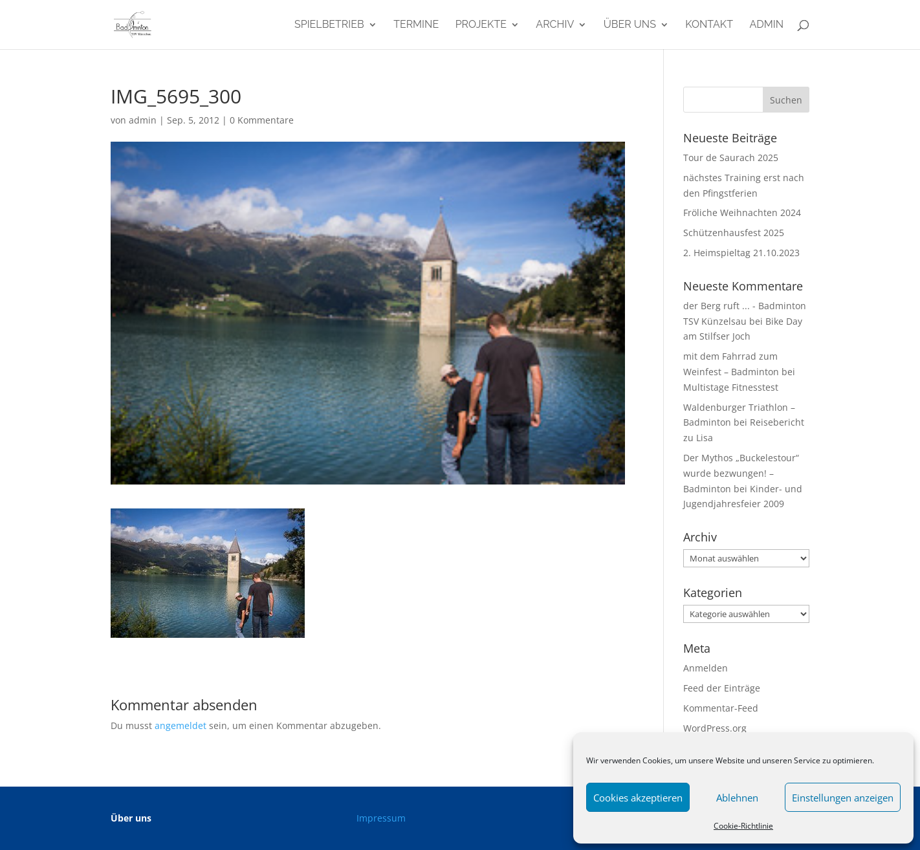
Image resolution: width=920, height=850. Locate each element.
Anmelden (705, 668)
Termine (416, 25)
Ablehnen (737, 797)
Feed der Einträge (721, 688)
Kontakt (709, 25)
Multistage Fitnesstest (730, 387)
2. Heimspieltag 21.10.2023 (741, 252)
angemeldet (180, 725)
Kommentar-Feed (720, 708)
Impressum (381, 818)
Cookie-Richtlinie (743, 825)
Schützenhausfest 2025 (733, 232)
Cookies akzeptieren (638, 797)
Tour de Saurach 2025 (730, 157)
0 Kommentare (262, 120)
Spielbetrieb (329, 25)
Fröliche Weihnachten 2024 (742, 212)
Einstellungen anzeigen (842, 797)
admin (766, 25)
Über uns (630, 25)
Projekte (481, 25)
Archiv (555, 25)
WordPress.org (715, 728)
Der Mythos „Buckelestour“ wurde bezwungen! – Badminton (741, 473)
